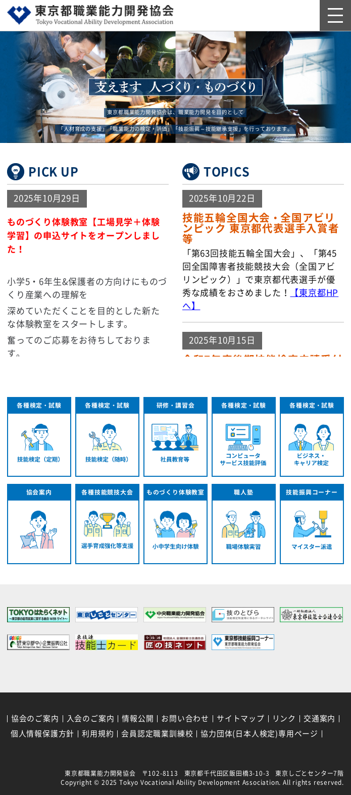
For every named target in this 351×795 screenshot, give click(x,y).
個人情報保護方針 (42, 733)
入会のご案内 (91, 718)
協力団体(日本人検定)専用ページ (259, 733)
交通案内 (319, 718)
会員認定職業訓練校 (157, 733)
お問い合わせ (185, 718)
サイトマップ (241, 718)
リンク (284, 718)
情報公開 (138, 718)
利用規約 (98, 733)
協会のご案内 (35, 718)
